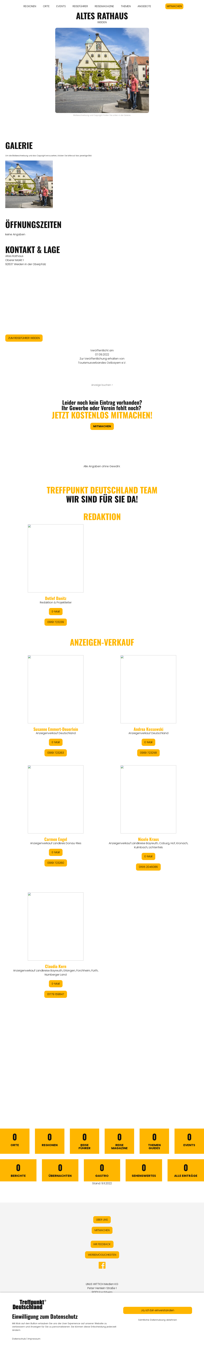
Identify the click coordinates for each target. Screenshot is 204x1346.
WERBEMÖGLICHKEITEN (102, 1255)
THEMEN (126, 6)
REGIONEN (30, 6)
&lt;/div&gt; (102, 788)
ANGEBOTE (144, 6)
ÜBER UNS (102, 1220)
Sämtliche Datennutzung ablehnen (157, 1319)
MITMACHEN (174, 6)
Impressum (34, 1338)
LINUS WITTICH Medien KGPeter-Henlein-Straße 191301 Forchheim (102, 1288)
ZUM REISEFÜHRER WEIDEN (24, 338)
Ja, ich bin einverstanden (157, 1310)
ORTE (46, 6)
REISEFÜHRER (80, 6)
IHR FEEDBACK (102, 1244)
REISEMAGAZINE (104, 6)
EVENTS (61, 6)
